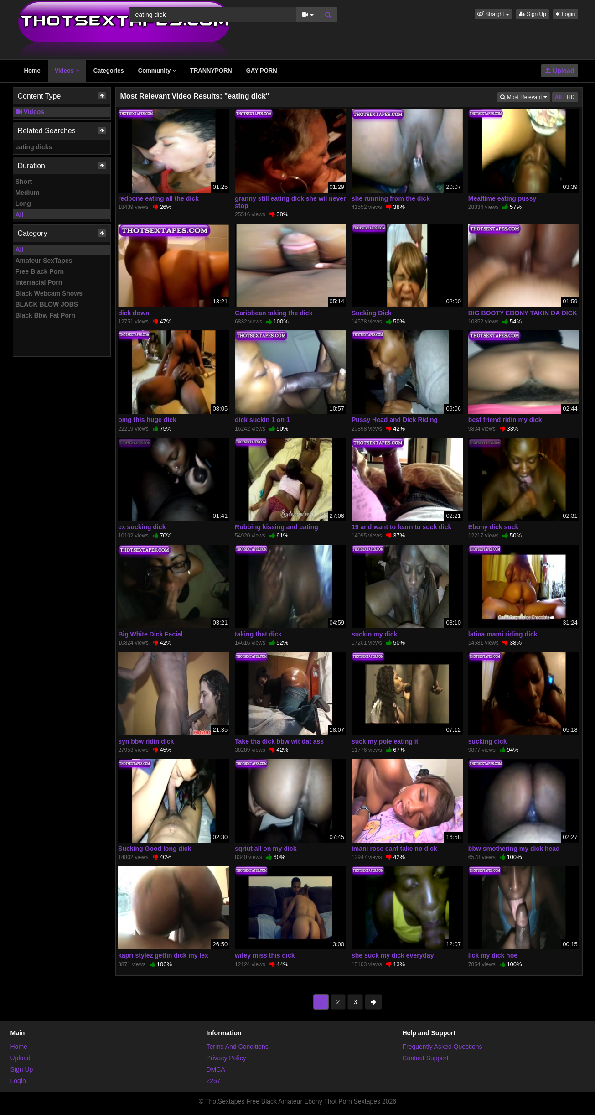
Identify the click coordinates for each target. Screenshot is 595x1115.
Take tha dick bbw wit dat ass (279, 741)
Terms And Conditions (238, 1046)
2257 (214, 1080)
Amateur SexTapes (44, 260)
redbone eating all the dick (158, 198)
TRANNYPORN (211, 70)
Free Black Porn (40, 271)
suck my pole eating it (385, 741)
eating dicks (34, 147)
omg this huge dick (147, 419)
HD (570, 97)
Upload (559, 70)
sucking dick (487, 741)
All (20, 214)
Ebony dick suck (493, 527)
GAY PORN (261, 70)
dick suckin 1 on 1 (262, 419)
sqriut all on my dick (265, 848)
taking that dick (258, 634)
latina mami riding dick (503, 634)
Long (23, 203)
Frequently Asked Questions (442, 1046)
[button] (493, 14)
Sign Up (532, 14)
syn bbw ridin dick (146, 741)
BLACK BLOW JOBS (47, 304)
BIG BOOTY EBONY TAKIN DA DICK (522, 313)
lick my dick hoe (492, 955)
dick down (133, 313)
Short (24, 181)
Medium (28, 192)
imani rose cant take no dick (394, 848)
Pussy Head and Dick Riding (395, 419)
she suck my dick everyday (393, 955)
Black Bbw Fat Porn (45, 315)
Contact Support (426, 1058)
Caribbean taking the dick (273, 313)
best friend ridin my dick (505, 419)
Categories (108, 70)
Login (565, 14)
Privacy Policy (226, 1058)
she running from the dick (391, 198)
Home (32, 70)
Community (157, 70)
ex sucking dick (142, 527)
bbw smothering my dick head (514, 848)
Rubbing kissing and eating (276, 527)
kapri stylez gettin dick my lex (163, 955)
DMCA (216, 1069)
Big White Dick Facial (150, 634)
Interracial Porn (39, 282)
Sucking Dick (372, 313)
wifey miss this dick (265, 955)
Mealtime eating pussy (502, 198)
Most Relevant (524, 96)
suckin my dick (374, 634)
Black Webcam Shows (49, 293)
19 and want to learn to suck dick (401, 527)
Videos (67, 70)
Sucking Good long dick (154, 848)
